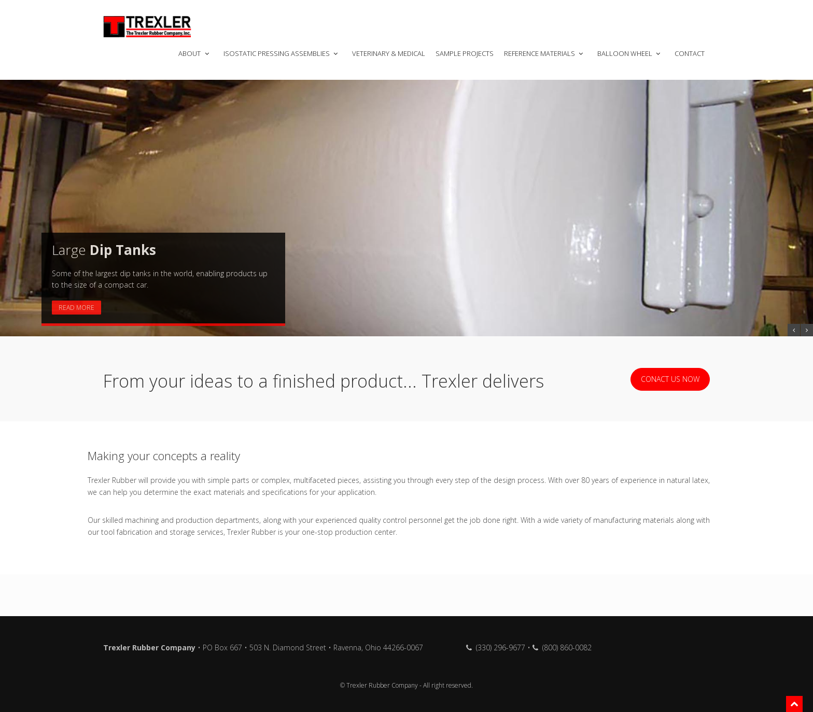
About (194, 53)
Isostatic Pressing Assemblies (281, 53)
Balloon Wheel (629, 53)
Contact (690, 53)
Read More (76, 307)
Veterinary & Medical (388, 53)
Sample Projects (465, 53)
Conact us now (670, 379)
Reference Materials (544, 53)
